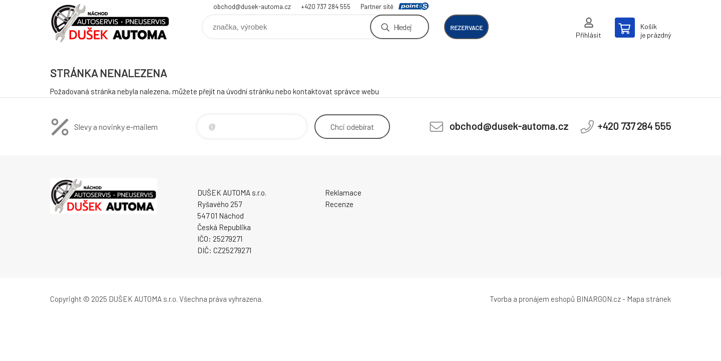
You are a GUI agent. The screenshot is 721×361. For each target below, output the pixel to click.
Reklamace (343, 192)
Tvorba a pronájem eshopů (532, 298)
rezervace (466, 27)
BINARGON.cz (598, 298)
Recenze (339, 204)
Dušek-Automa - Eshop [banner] (110, 23)
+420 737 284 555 (325, 7)
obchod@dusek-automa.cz (252, 7)
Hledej (403, 27)
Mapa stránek (649, 298)
